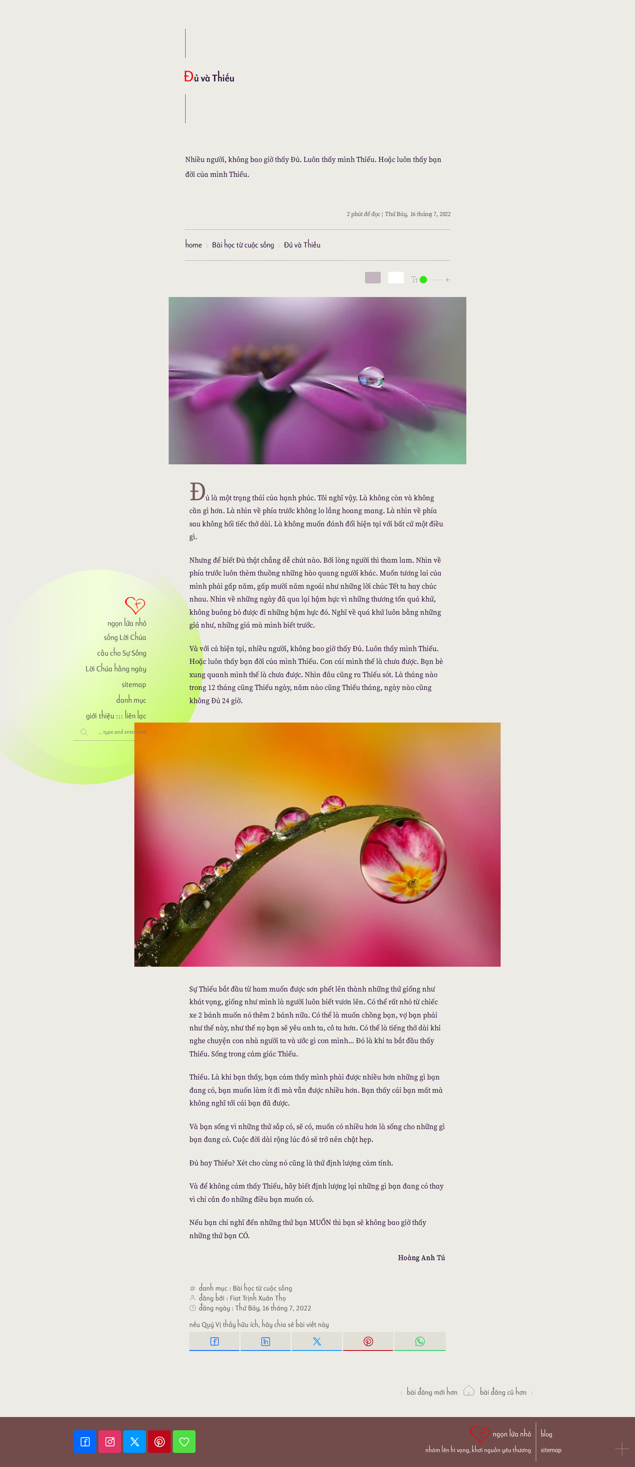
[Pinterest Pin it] (368, 1341)
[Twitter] (135, 1441)
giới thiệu (100, 715)
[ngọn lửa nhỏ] (110, 611)
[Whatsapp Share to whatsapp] (420, 1341)
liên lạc (135, 715)
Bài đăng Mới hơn (428, 1392)
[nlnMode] (430, 279)
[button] (622, 1449)
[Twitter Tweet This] (317, 1341)
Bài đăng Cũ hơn (507, 1392)
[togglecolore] (396, 277)
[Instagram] (110, 1441)
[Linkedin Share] (266, 1341)
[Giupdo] (184, 1441)
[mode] (373, 277)
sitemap (134, 684)
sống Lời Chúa (125, 637)
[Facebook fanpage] (86, 1441)
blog (546, 1434)
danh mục (131, 700)
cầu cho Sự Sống (121, 653)
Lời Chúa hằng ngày (116, 668)
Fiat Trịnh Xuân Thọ (258, 1298)
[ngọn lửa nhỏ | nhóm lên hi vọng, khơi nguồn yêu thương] (478, 1438)
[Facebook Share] (215, 1341)
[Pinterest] (160, 1441)
